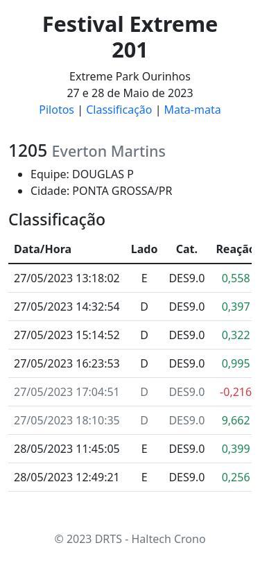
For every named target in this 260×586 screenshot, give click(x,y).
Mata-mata (192, 109)
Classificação (119, 109)
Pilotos (56, 109)
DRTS (108, 538)
